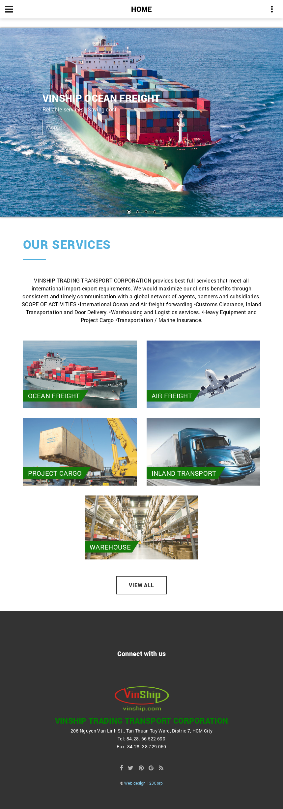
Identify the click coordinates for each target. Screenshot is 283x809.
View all (142, 585)
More (52, 127)
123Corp (155, 783)
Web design (135, 783)
